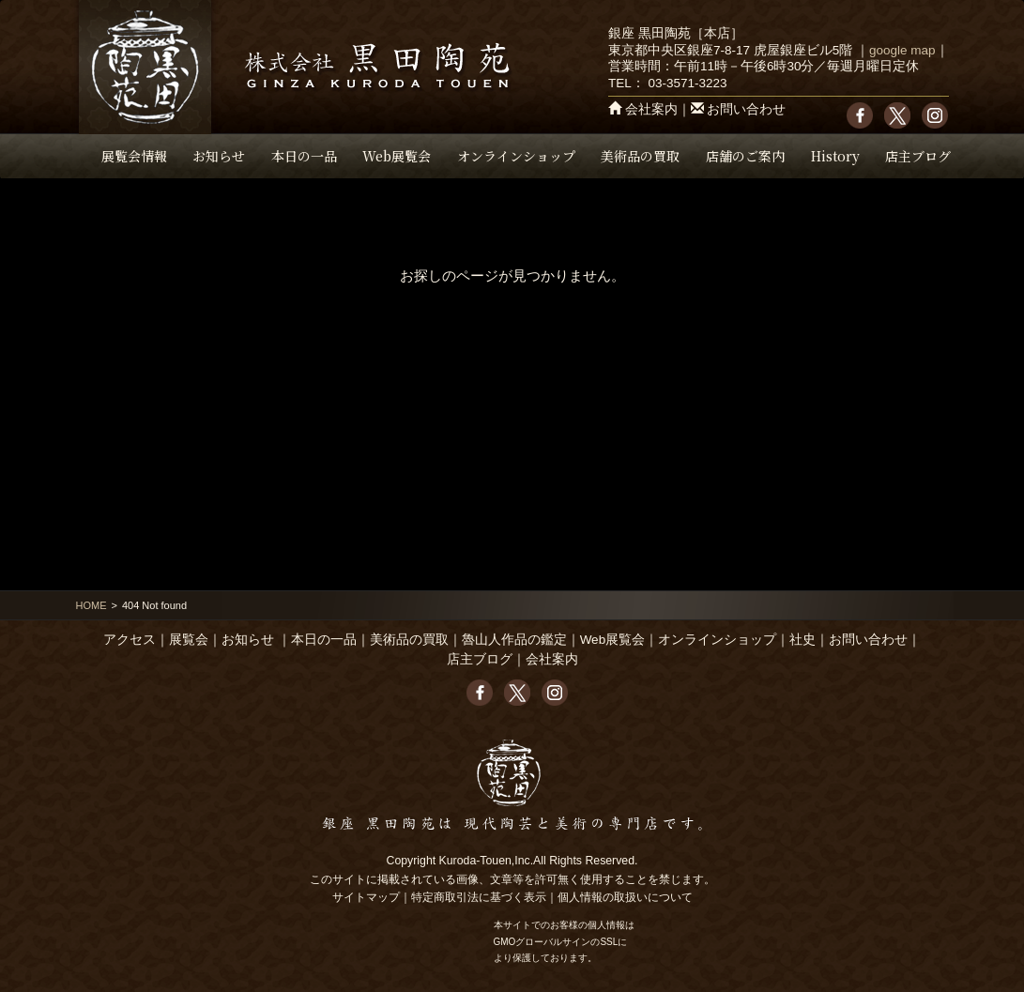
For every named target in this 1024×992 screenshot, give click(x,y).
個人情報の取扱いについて (625, 897)
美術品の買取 (640, 155)
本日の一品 (304, 155)
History (835, 155)
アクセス (129, 640)
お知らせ (218, 155)
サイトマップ (366, 897)
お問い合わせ (746, 109)
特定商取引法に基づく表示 (478, 897)
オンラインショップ (516, 155)
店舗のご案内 (745, 155)
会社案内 (651, 109)
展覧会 (188, 640)
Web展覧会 (396, 155)
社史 (802, 640)
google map (902, 50)
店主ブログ (918, 155)
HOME (91, 605)
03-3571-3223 (687, 83)
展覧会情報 (134, 155)
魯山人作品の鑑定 (514, 640)
